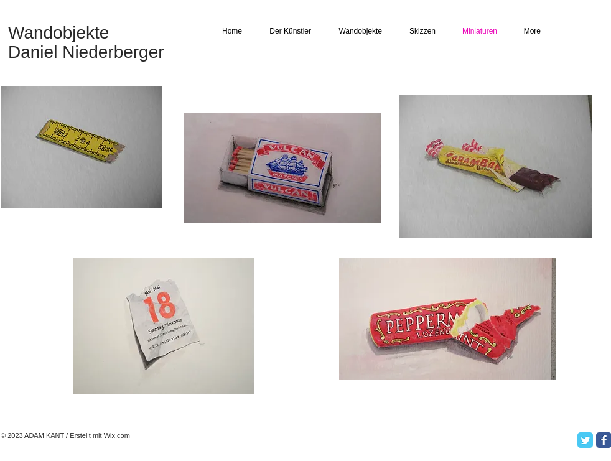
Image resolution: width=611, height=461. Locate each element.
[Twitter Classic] (585, 440)
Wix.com (117, 435)
